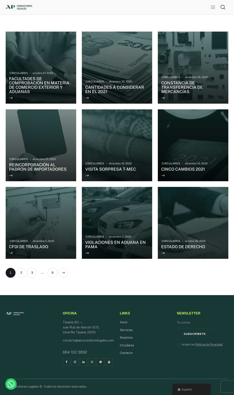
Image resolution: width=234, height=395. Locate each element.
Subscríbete (195, 333)
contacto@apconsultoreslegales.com (88, 340)
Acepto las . (202, 344)
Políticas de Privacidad (208, 344)
